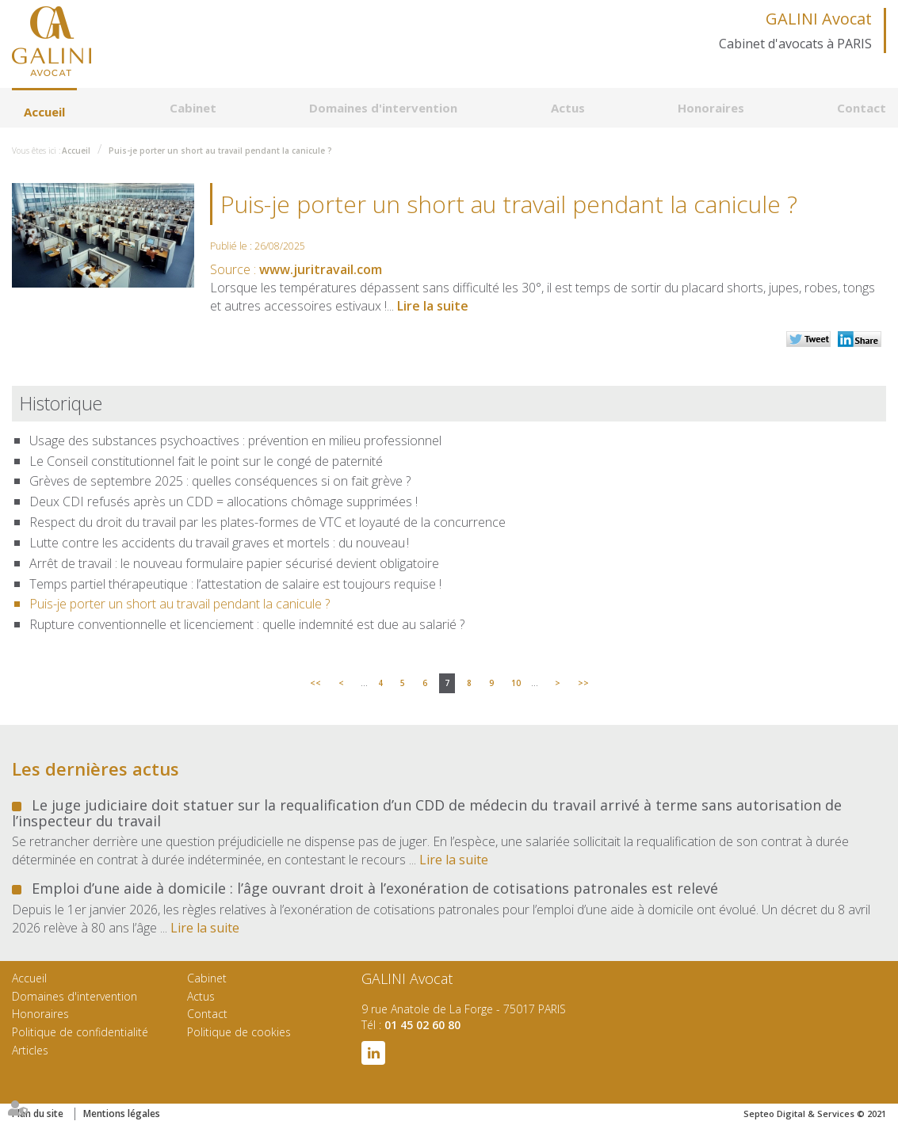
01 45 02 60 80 (422, 1024)
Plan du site (37, 1113)
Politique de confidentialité (80, 1031)
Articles (30, 1050)
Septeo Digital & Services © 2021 (814, 1113)
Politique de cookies (239, 1031)
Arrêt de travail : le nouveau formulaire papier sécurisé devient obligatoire (234, 563)
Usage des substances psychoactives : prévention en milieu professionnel (235, 440)
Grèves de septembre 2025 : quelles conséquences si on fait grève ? (220, 481)
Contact (861, 108)
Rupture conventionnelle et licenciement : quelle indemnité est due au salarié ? (246, 624)
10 (516, 682)
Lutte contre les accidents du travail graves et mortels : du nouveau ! (219, 542)
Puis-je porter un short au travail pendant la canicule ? (220, 150)
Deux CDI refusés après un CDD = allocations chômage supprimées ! (223, 501)
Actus (568, 108)
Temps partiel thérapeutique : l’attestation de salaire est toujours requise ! (235, 584)
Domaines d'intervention (383, 108)
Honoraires (711, 108)
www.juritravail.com (320, 269)
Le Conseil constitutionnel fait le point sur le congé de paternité (206, 461)
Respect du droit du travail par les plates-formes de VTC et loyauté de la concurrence (267, 522)
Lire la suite (432, 306)
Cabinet (193, 108)
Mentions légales (121, 1113)
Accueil (44, 112)
